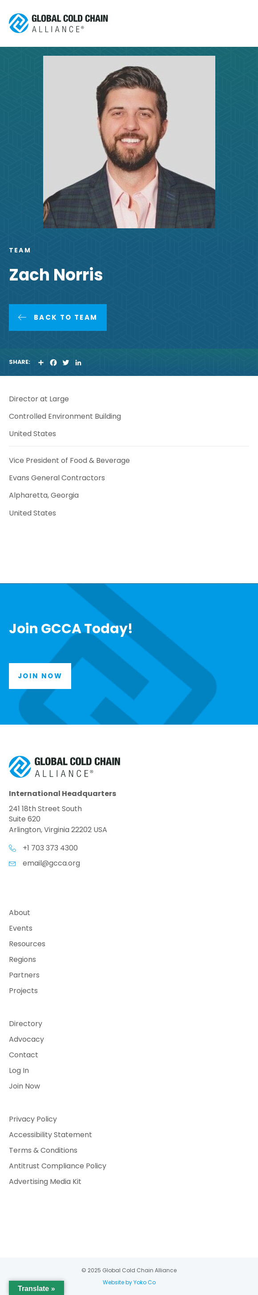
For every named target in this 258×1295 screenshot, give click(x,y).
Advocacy (26, 1040)
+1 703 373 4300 (50, 848)
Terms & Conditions (43, 1151)
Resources (27, 944)
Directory (25, 1024)
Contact (23, 1056)
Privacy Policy (33, 1120)
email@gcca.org (51, 863)
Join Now (24, 1087)
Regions (22, 960)
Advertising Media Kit (45, 1182)
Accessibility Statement (50, 1135)
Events (20, 929)
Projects (23, 991)
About (19, 913)
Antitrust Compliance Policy (57, 1167)
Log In (19, 1071)
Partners (24, 976)
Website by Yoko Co (129, 1282)
